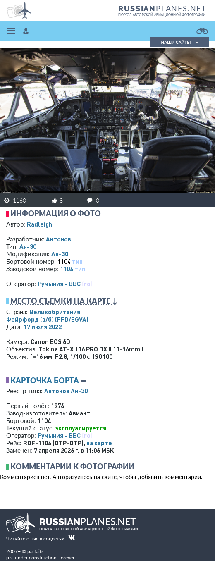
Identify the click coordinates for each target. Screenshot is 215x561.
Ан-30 (27, 246)
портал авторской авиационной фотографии (161, 15)
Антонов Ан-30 (66, 390)
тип (77, 261)
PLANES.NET (162, 8)
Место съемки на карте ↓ (64, 301)
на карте (99, 442)
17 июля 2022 (43, 326)
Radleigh (39, 224)
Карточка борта (44, 380)
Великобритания (54, 311)
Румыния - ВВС (59, 283)
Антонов (58, 239)
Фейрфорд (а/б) (47, 319)
